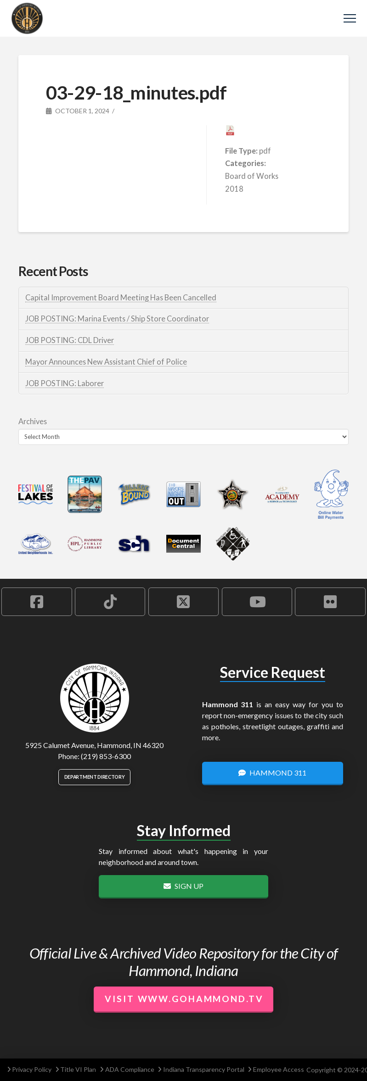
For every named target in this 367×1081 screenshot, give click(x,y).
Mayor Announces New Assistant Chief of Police (106, 361)
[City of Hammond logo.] (94, 698)
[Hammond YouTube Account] (257, 602)
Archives (32, 421)
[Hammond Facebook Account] (36, 602)
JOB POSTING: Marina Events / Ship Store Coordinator (117, 318)
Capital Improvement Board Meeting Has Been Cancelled (120, 297)
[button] (350, 18)
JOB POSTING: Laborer (64, 383)
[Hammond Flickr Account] (330, 602)
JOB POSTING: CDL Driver (69, 340)
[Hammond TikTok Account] (110, 602)
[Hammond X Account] (183, 602)
